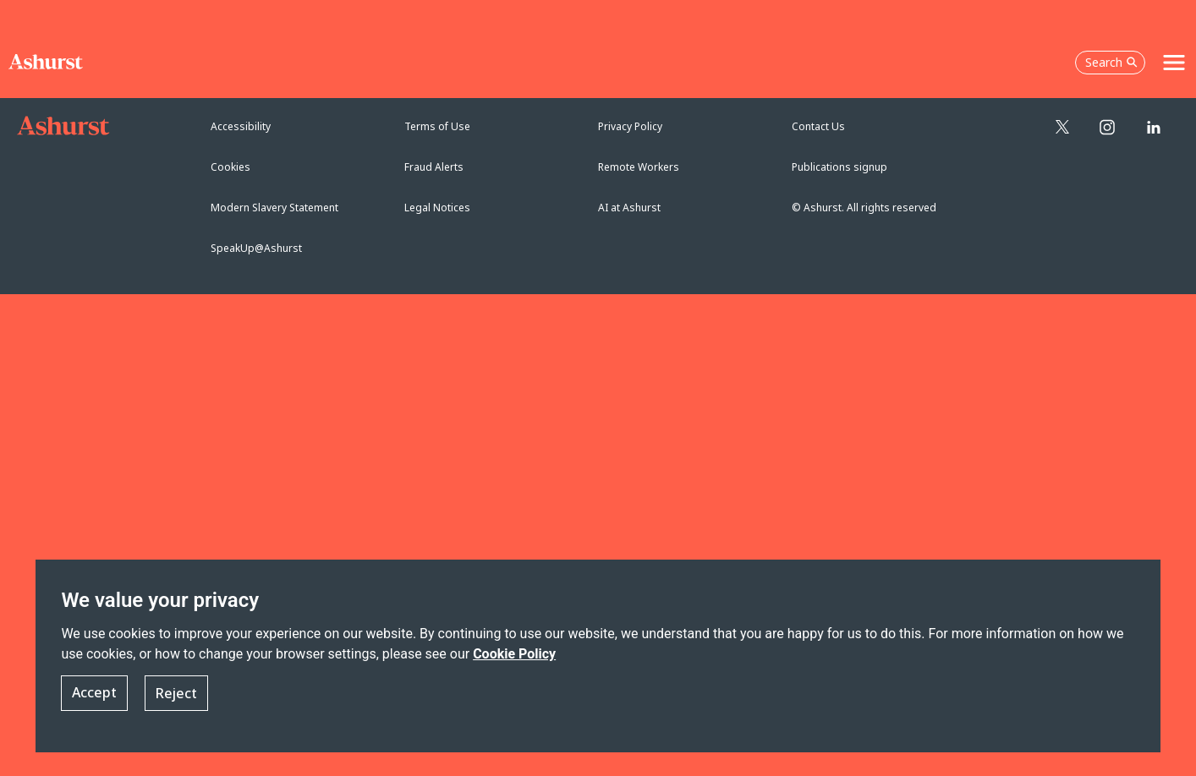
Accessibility (241, 126)
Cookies (230, 167)
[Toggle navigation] (1174, 62)
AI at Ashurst (629, 207)
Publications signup (839, 167)
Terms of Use (437, 126)
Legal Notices (437, 207)
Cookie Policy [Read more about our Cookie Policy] (514, 654)
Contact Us (818, 126)
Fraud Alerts (434, 167)
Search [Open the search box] (1111, 62)
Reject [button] (176, 693)
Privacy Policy (630, 126)
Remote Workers (638, 167)
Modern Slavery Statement (274, 207)
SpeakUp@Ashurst (256, 248)
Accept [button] (94, 693)
